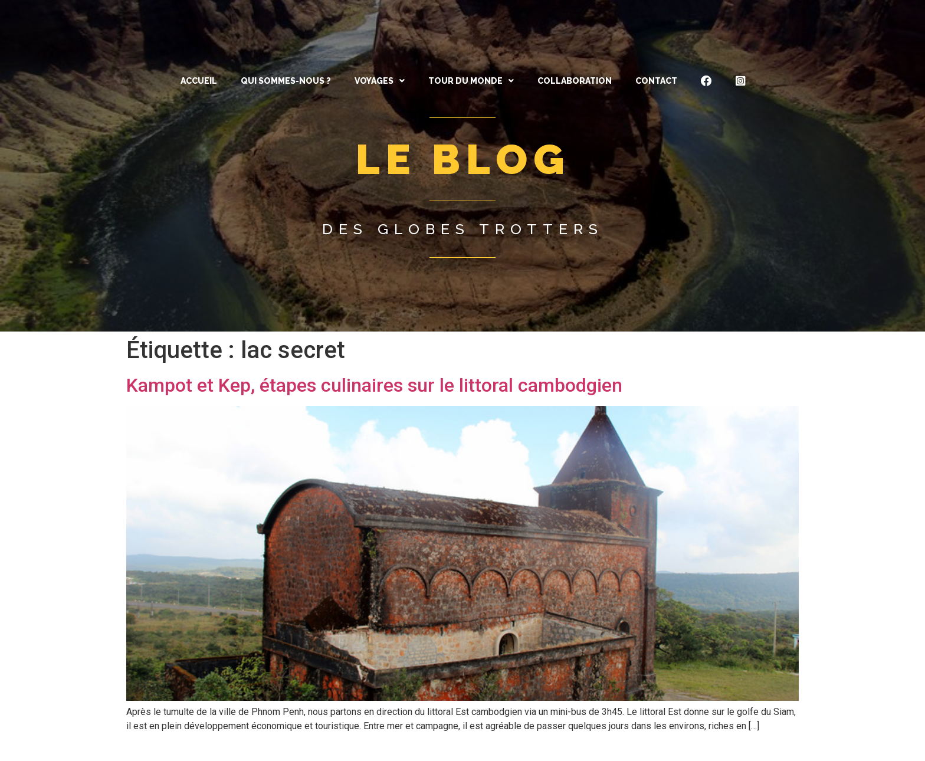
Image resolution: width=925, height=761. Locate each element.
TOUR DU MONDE (471, 81)
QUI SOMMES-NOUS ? (286, 81)
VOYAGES (380, 81)
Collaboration (574, 81)
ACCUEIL (199, 81)
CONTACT (656, 81)
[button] (379, 81)
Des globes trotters (462, 229)
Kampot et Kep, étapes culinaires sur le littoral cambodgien (374, 385)
